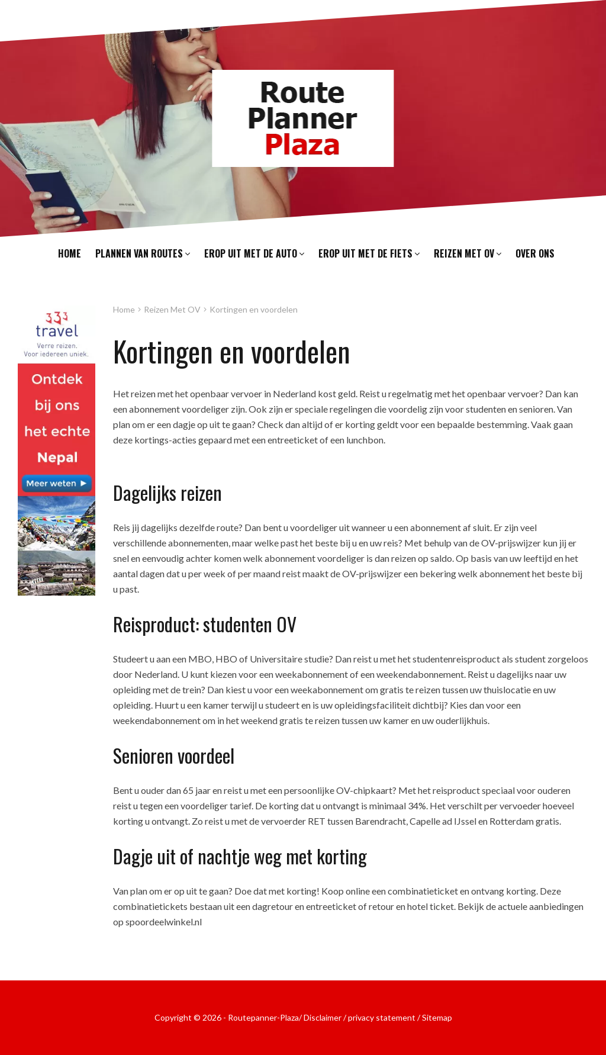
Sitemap (437, 1017)
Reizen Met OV (172, 309)
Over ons (535, 253)
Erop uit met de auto (254, 253)
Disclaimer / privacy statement (359, 1017)
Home (69, 253)
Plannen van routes (142, 253)
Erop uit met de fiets (369, 253)
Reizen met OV (467, 253)
